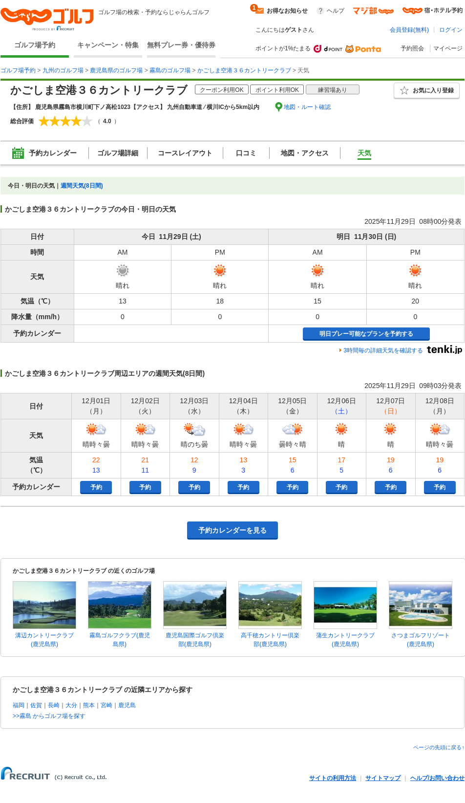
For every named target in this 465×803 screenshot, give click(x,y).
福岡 (18, 705)
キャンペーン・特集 (108, 45)
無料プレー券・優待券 (181, 45)
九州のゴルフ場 (63, 70)
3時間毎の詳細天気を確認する (383, 350)
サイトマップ (383, 778)
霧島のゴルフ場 (169, 70)
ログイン (451, 29)
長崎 (54, 705)
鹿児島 (127, 705)
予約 (96, 487)
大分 (71, 705)
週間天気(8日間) (82, 185)
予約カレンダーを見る (232, 530)
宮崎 (106, 705)
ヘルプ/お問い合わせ (437, 778)
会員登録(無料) (409, 29)
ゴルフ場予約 (34, 45)
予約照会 (412, 48)
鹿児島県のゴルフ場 (116, 70)
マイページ (448, 48)
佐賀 (36, 705)
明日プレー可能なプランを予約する (366, 333)
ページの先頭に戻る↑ (439, 747)
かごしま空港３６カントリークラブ (244, 70)
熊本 (89, 705)
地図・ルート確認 (307, 107)
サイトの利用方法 (332, 778)
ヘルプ (335, 10)
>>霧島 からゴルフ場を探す (49, 716)
